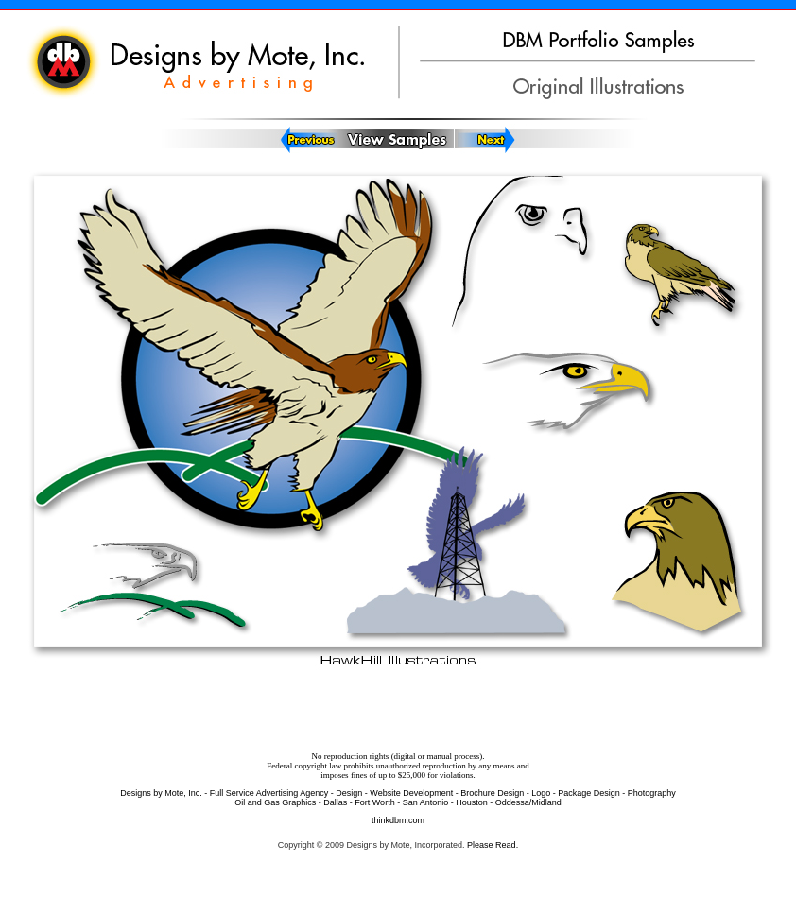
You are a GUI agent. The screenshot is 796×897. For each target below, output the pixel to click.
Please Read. (492, 845)
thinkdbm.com (398, 820)
